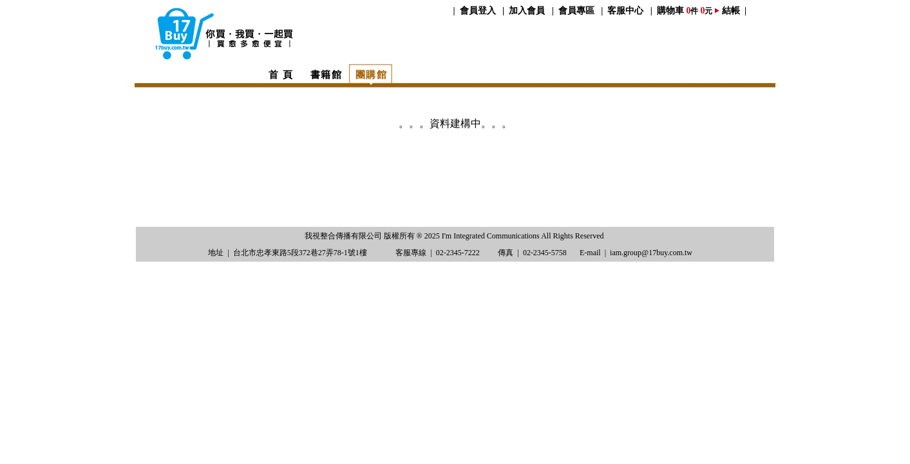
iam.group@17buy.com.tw (651, 252)
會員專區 (576, 10)
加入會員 (527, 10)
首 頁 (281, 74)
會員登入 (478, 10)
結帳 (731, 10)
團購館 (371, 74)
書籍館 (326, 74)
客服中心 (625, 10)
